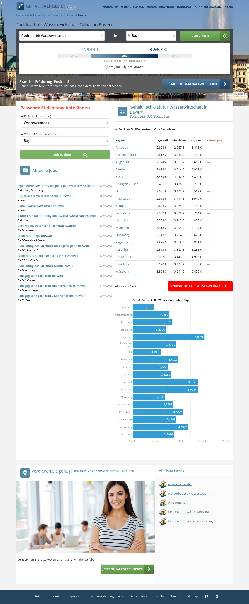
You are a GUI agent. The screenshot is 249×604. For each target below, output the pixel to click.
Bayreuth (122, 177)
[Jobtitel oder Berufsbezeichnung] (62, 36)
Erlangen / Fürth (127, 184)
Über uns (54, 596)
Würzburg (123, 271)
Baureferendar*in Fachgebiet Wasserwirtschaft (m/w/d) (57, 216)
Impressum (75, 596)
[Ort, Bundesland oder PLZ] (151, 36)
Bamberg (122, 169)
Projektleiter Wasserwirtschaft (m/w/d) (45, 196)
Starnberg (123, 264)
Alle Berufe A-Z (124, 286)
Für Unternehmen (166, 596)
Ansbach (122, 147)
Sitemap (192, 596)
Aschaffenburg (126, 155)
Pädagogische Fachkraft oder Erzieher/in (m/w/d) (52, 286)
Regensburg (124, 242)
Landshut (122, 220)
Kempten (122, 206)
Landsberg (123, 213)
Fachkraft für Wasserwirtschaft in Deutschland (147, 129)
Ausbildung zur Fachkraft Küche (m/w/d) (46, 266)
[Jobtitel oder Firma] (65, 123)
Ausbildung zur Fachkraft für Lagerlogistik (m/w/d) (53, 246)
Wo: (39, 134)
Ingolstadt (123, 198)
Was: (36, 116)
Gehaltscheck (132, 7)
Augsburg (122, 162)
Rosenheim (123, 249)
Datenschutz (138, 596)
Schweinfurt (124, 257)
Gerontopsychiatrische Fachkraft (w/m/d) (47, 226)
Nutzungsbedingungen (106, 596)
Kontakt (35, 596)
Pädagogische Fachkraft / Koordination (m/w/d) (51, 296)
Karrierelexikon (208, 7)
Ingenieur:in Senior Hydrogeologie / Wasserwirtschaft (56, 186)
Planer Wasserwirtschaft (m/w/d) (41, 206)
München (122, 228)
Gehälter (110, 7)
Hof (118, 191)
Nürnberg (122, 235)
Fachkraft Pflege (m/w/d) (35, 236)
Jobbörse (184, 7)
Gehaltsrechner (160, 7)
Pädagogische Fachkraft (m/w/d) (40, 276)
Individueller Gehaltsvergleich (198, 286)
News (228, 7)
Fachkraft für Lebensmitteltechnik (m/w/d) (48, 256)
